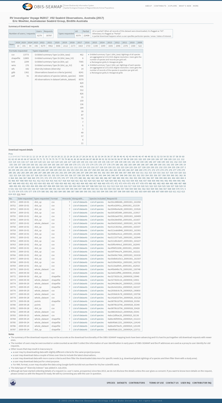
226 (135, 167)
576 (26, 191)
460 (65, 183)
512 (108, 186)
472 (116, 183)
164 (49, 164)
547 (80, 188)
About (148, 6)
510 (100, 186)
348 (121, 175)
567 (165, 188)
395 (144, 178)
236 (178, 167)
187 (147, 164)
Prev (10, 153)
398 (156, 178)
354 (147, 175)
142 (133, 162)
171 (79, 164)
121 (44, 162)
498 (49, 186)
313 (150, 172)
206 (50, 167)
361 (176, 175)
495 (36, 186)
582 (51, 191)
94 (112, 159)
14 (40, 156)
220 (110, 167)
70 (38, 159)
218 (101, 167)
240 (17, 170)
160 (32, 164)
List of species (97, 202)
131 (86, 162)
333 (57, 175)
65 (22, 159)
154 (184, 162)
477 (137, 183)
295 (74, 172)
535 (29, 188)
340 (87, 175)
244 (34, 170)
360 (172, 175)
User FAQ (185, 382)
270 (145, 170)
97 (122, 159)
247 (47, 170)
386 (105, 178)
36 (108, 156)
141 (129, 162)
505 (79, 186)
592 (94, 191)
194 (176, 164)
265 (123, 170)
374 (54, 178)
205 (46, 167)
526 (168, 186)
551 (97, 188)
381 (84, 178)
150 (167, 162)
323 (15, 175)
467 (95, 183)
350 (130, 175)
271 (149, 170)
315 (159, 172)
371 (42, 178)
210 (67, 167)
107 (161, 159)
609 (166, 191)
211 (71, 167)
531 (12, 188)
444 (174, 180)
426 (98, 180)
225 (131, 167)
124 (57, 162)
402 (173, 178)
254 (77, 170)
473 (120, 183)
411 (34, 180)
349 (125, 175)
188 (151, 164)
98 (125, 159)
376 (63, 178)
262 (111, 170)
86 (87, 159)
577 (30, 191)
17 (49, 156)
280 (10, 172)
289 (48, 172)
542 (59, 188)
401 (169, 178)
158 (23, 164)
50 (152, 156)
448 (14, 183)
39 (118, 156)
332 (53, 175)
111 (178, 159)
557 (122, 188)
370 (37, 178)
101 (136, 159)
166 (57, 164)
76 (56, 159)
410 (30, 180)
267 (132, 170)
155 (11, 164)
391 (127, 178)
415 (51, 180)
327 (32, 175)
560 (135, 188)
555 (114, 188)
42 (127, 156)
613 (183, 191)
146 (150, 162)
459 (61, 183)
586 (68, 191)
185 (138, 164)
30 (90, 156)
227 (139, 167)
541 (54, 188)
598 (119, 191)
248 (51, 170)
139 (120, 162)
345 (108, 175)
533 (20, 188)
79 (66, 159)
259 (98, 170)
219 (105, 167)
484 (167, 183)
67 (28, 159)
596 (111, 191)
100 (131, 159)
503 (70, 186)
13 (37, 156)
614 (10, 194)
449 (18, 183)
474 (125, 183)
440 (157, 180)
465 (86, 183)
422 (81, 180)
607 (157, 191)
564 (152, 188)
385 (101, 178)
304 (112, 172)
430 (115, 180)
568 (169, 188)
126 (65, 162)
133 (95, 162)
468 (99, 183)
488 (184, 183)
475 (129, 183)
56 (171, 156)
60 (183, 156)
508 (91, 186)
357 (159, 175)
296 (78, 172)
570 (178, 188)
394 (139, 178)
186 (142, 164)
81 (72, 159)
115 (18, 162)
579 (38, 191)
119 (35, 162)
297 (82, 172)
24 (71, 156)
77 (59, 159)
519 (138, 186)
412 (38, 180)
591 (89, 191)
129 (78, 162)
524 (159, 186)
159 (28, 164)
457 (52, 183)
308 (129, 172)
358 (164, 175)
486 (176, 183)
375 (59, 178)
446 (183, 180)
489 (11, 186)
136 (108, 162)
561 (139, 188)
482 (159, 183)
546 (76, 188)
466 (91, 183)
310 (137, 172)
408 (22, 180)
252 (68, 170)
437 (145, 180)
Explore (172, 6)
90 (100, 159)
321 (184, 172)
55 (167, 156)
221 (114, 167)
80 (69, 159)
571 (182, 188)
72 (44, 159)
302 (103, 172)
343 (100, 175)
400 (165, 178)
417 (60, 180)
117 (27, 162)
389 (118, 178)
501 (62, 186)
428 (106, 180)
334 (62, 175)
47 (143, 156)
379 (76, 178)
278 (179, 170)
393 (135, 178)
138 (116, 162)
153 (180, 162)
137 (112, 162)
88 (94, 159)
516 (125, 186)
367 (25, 178)
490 (15, 186)
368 (29, 178)
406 (13, 180)
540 (50, 188)
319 (176, 172)
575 (22, 191)
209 (63, 167)
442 (166, 180)
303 (108, 172)
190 (159, 164)
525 (164, 186)
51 (155, 156)
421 (77, 180)
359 (168, 175)
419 (68, 180)
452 (31, 183)
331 (49, 175)
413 (43, 180)
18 (52, 156)
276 (170, 170)
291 (57, 172)
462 (74, 183)
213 (80, 167)
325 (23, 175)
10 (27, 156)
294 (69, 172)
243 (30, 170)
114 (14, 162)
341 (91, 175)
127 (69, 162)
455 (44, 183)
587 (72, 191)
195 (181, 164)
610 (170, 191)
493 (28, 186)
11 (30, 156)
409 (26, 180)
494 (32, 186)
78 (62, 159)
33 (99, 156)
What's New (185, 6)
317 (167, 172)
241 (22, 170)
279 (183, 170)
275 (166, 170)
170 (74, 164)
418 (64, 180)
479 (146, 183)
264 (119, 170)
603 (140, 191)
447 (10, 183)
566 (161, 188)
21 (62, 156)
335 (66, 175)
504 (74, 186)
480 (150, 183)
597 (115, 191)
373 (50, 178)
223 (122, 167)
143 (137, 162)
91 (103, 159)
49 (149, 156)
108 (165, 159)
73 (47, 159)
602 (136, 191)
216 (93, 167)
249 (55, 170)
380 (80, 178)
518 (134, 186)
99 (128, 159)
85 (84, 159)
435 (136, 180)
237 (182, 167)
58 (177, 156)
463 (78, 183)
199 (20, 167)
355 (151, 175)
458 (57, 183)
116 (23, 162)
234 (169, 167)
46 (139, 156)
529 (181, 186)
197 (12, 167)
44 (133, 156)
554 (110, 188)
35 (105, 156)
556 (118, 188)
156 (15, 164)
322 (11, 175)
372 (46, 178)
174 (91, 164)
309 (133, 172)
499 (53, 186)
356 (155, 175)
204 (42, 167)
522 (151, 186)
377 (67, 178)
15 (43, 156)
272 (153, 170)
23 (68, 156)
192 (168, 164)
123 (52, 162)
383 (93, 178)
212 (76, 167)
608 (162, 191)
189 (155, 164)
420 (72, 180)
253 (72, 170)
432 (123, 180)
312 (146, 172)
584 (60, 191)
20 (58, 156)
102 (140, 159)
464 (82, 183)
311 (142, 172)
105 (153, 159)
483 (163, 183)
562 (144, 188)
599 (123, 191)
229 (148, 167)
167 (62, 164)
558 (127, 188)
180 (117, 164)
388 (114, 178)
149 (163, 162)
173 (87, 164)
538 (42, 188)
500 (57, 186)
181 (121, 164)
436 (140, 180)
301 (99, 172)
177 (104, 164)
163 (45, 164)
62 (13, 159)
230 (152, 167)
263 (115, 170)
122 (48, 162)
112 (182, 159)
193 (172, 164)
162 (40, 164)
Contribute (160, 6)
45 (136, 156)
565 (156, 188)
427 (102, 180)
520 (142, 186)
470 (108, 183)
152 (176, 162)
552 (101, 188)
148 (159, 162)
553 (105, 188)
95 (115, 159)
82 (75, 159)
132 (91, 162)
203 (37, 167)
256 (85, 170)
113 (10, 162)
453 (35, 183)
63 (16, 159)
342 (96, 175)
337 (74, 175)
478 (142, 183)
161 (36, 164)
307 (125, 172)
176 (100, 164)
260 (102, 170)
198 (16, 167)
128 (74, 162)
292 (61, 172)
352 (138, 175)
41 (124, 156)
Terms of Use (156, 382)
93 (109, 159)
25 (74, 156)
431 (119, 180)
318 (171, 172)
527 (172, 186)
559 (131, 188)
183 (130, 164)
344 (104, 175)
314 (154, 172)
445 (179, 180)
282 (18, 172)
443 (170, 180)
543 (63, 188)
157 (19, 164)
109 (170, 159)
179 (113, 164)
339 (83, 175)
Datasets (122, 382)
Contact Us (172, 382)
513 (113, 186)
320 (180, 172)
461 (69, 183)
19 (55, 156)
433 (128, 180)
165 (53, 164)
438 (149, 180)
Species (111, 382)
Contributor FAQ (201, 382)
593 (98, 191)
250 (60, 170)
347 (117, 175)
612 (179, 191)
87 (90, 159)
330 (45, 175)
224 (127, 167)
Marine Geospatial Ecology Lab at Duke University (106, 401)
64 (19, 159)
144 (142, 162)
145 (146, 162)
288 (44, 172)
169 (70, 164)
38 (115, 156)
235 (173, 167)
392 (131, 178)
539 (46, 188)
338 (79, 175)
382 (88, 178)
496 (40, 186)
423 (85, 180)
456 (48, 183)
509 (96, 186)
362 (181, 175)
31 (93, 156)
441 (162, 180)
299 (91, 172)
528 (176, 186)
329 (40, 175)
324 (19, 175)
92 (106, 159)
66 (25, 159)
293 (65, 172)
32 (96, 156)
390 (122, 178)
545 (71, 188)
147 (154, 162)
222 (118, 167)
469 (103, 183)
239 (13, 170)
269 (140, 170)
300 (95, 172)
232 (161, 167)
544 (67, 188)
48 (146, 156)
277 (174, 170)
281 (14, 172)
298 (86, 172)
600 (128, 191)
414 (47, 180)
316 (163, 172)
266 (128, 170)
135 (103, 162)
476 (133, 183)
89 (97, 159)
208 (59, 167)
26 (77, 156)
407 (17, 180)
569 (173, 188)
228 (144, 167)
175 (96, 164)
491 (19, 186)
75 (53, 159)
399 (161, 178)
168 (66, 164)
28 (83, 156)
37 (111, 156)
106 (157, 159)
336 (70, 175)
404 (182, 178)
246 (43, 170)
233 (165, 167)
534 (25, 188)
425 (94, 180)
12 (34, 156)
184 (134, 164)
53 (161, 156)
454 (40, 183)
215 (88, 167)
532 (16, 188)
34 (102, 156)
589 (81, 191)
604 (145, 191)
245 (38, 170)
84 (81, 159)
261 (106, 170)
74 (50, 159)
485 (171, 183)
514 (117, 186)
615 (14, 194)
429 (111, 180)
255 (81, 170)
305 (116, 172)
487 (180, 183)
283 (23, 172)
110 (174, 159)
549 (88, 188)
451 (27, 183)
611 (174, 191)
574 (17, 191)
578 (34, 191)
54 (164, 156)
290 (52, 172)
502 (66, 186)
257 (89, 170)
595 (106, 191)
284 (27, 172)
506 (83, 186)
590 (85, 191)
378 (71, 178)
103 (144, 159)
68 (31, 159)
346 (113, 175)
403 (178, 178)
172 (83, 164)
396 (148, 178)
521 (147, 186)
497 (45, 186)
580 (43, 191)
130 (82, 162)
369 (33, 178)
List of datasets (80, 202)
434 (132, 180)
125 (61, 162)
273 (157, 170)
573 (13, 191)
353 (142, 175)
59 (180, 156)
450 (23, 183)
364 (12, 178)
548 (84, 188)
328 (36, 175)
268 (136, 170)
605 (149, 191)
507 (87, 186)
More (195, 6)
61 (9, 159)
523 (155, 186)
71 (41, 159)
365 (16, 178)
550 (93, 188)
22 (65, 156)
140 (125, 162)
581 (47, 191)
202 (33, 167)
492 (23, 186)
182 (125, 164)
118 (31, 162)
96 (119, 159)
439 (153, 180)
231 (156, 167)
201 (29, 167)
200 (25, 167)
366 (20, 178)
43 (130, 156)
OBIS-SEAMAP (48, 6)
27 (80, 156)
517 (130, 186)
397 (152, 178)
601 (132, 191)
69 (34, 159)
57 (174, 156)
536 (33, 188)
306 (120, 172)
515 (121, 186)
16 (46, 156)
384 (97, 178)
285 (31, 172)
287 (40, 172)
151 (171, 162)
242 (26, 170)
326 (28, 175)
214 (84, 167)
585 (64, 191)
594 (102, 191)
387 (110, 178)
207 (54, 167)
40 (121, 156)
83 (78, 159)
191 (164, 164)
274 (162, 170)
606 (153, 191)
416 (55, 180)
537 (37, 188)
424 (89, 180)
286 (35, 172)
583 (55, 191)
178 (108, 164)
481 (154, 183)
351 (134, 175)
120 (40, 162)
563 (148, 188)
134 (99, 162)
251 (64, 170)
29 (87, 156)
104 (148, 159)
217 (97, 167)
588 (77, 191)
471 (112, 183)
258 (94, 170)
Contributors (137, 382)
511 (104, 186)
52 (158, 156)
